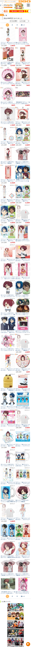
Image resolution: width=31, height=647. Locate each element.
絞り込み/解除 (13, 21)
